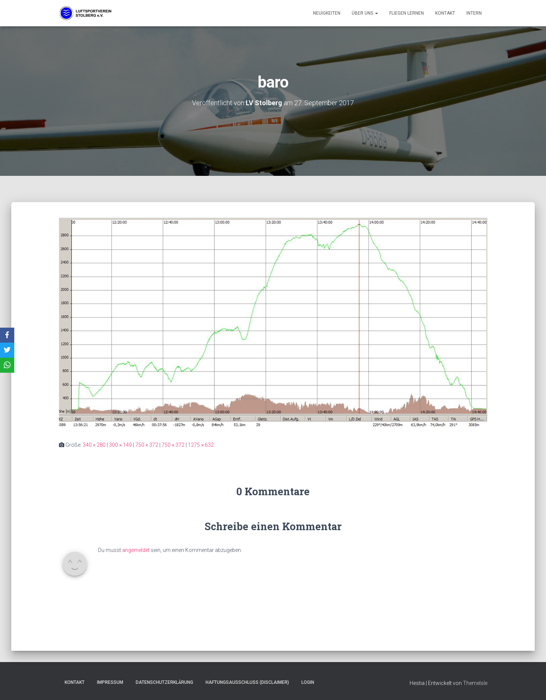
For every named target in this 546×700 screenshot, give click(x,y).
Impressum (110, 682)
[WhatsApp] (7, 365)
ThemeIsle (475, 683)
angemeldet (136, 550)
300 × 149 (120, 445)
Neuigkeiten (326, 13)
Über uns (365, 13)
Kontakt (445, 13)
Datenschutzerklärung (164, 682)
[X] (7, 350)
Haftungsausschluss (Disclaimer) (247, 682)
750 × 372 (146, 445)
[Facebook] (7, 335)
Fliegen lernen (406, 13)
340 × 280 (94, 445)
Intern (474, 13)
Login (307, 682)
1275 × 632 (201, 445)
